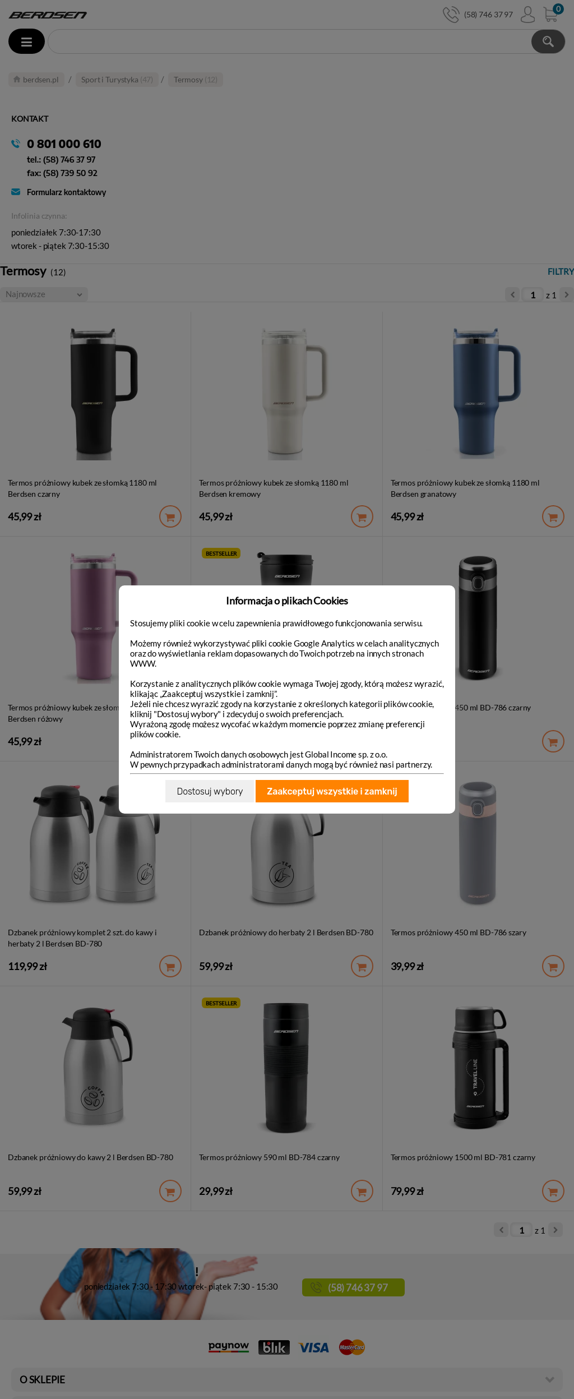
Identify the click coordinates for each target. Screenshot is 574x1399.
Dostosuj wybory (210, 791)
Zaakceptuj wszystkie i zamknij (332, 791)
